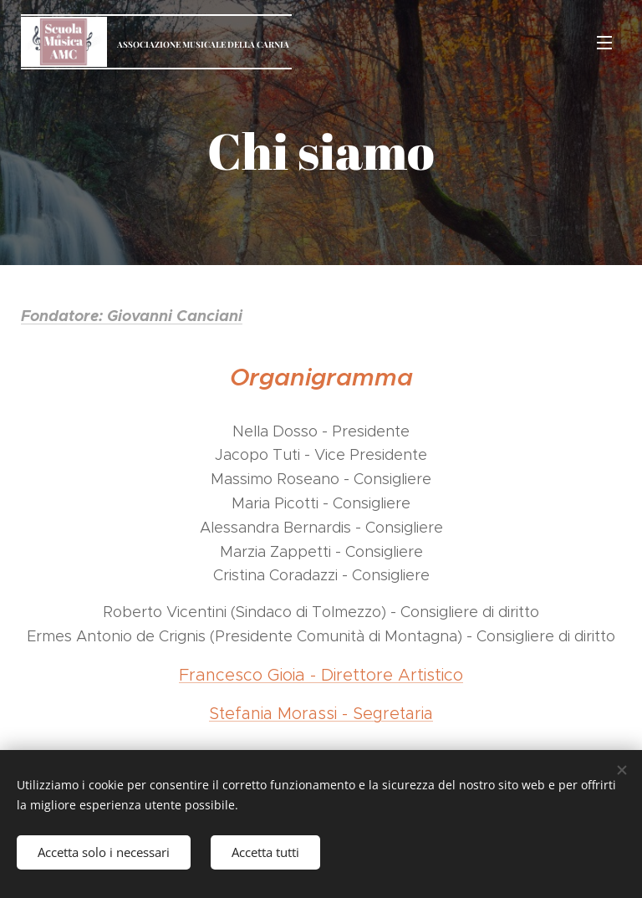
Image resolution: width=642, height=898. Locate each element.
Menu (604, 42)
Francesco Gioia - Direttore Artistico (321, 675)
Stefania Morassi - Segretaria (321, 713)
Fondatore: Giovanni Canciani (131, 315)
